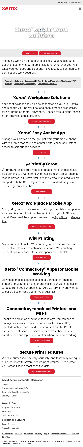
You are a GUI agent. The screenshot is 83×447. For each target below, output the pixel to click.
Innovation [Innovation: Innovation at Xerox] (6, 384)
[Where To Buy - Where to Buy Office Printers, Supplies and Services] (75, 2)
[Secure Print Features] (41, 371)
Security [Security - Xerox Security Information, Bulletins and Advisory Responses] (75, 433)
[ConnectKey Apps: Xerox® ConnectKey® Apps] (41, 297)
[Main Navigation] (79, 8)
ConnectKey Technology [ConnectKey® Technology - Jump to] (25, 84)
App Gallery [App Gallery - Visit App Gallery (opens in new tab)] (7, 411)
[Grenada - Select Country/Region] (62, 2)
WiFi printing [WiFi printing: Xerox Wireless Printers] (39, 244)
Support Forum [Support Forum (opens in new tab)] (8, 424)
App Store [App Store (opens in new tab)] (60, 217)
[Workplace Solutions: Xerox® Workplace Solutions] (41, 121)
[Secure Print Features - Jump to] (47, 84)
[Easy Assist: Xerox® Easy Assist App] (41, 152)
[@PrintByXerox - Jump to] (43, 81)
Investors (28, 433)
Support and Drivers (13, 419)
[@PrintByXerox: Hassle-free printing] (41, 191)
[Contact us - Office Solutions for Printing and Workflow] (30, 53)
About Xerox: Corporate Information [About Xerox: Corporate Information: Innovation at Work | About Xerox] (22, 380)
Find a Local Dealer (10, 415)
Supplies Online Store (11, 407)
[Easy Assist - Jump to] (30, 81)
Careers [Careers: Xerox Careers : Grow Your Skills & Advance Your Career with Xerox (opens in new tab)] (18, 433)
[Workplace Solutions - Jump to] (14, 81)
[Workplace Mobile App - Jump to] (61, 81)
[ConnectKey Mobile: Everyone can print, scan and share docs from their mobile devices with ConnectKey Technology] (41, 340)
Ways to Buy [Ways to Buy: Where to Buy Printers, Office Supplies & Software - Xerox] (9, 403)
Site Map (6, 437)
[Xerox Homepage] (10, 8)
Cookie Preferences (60, 433)
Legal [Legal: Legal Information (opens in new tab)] (46, 433)
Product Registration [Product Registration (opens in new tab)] (11, 428)
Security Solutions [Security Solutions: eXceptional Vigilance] (9, 396)
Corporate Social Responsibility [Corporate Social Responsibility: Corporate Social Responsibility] (15, 392)
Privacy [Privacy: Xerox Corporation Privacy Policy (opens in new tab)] (38, 433)
